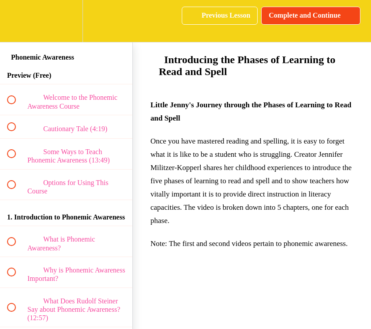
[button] (16, 21)
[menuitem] (66, 21)
